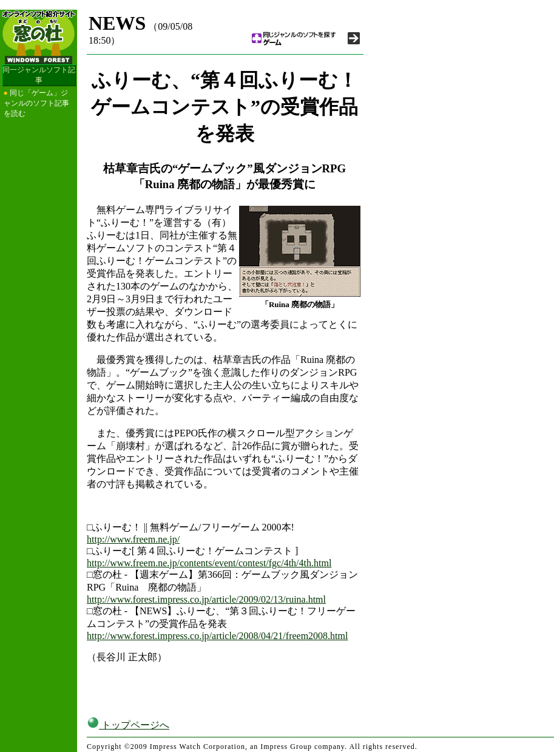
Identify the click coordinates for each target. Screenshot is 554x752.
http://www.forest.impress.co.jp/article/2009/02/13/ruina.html (206, 599)
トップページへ (128, 725)
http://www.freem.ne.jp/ (133, 539)
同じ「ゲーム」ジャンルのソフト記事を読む (36, 103)
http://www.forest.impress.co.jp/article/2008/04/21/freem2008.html (217, 636)
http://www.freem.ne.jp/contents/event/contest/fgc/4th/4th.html (209, 563)
